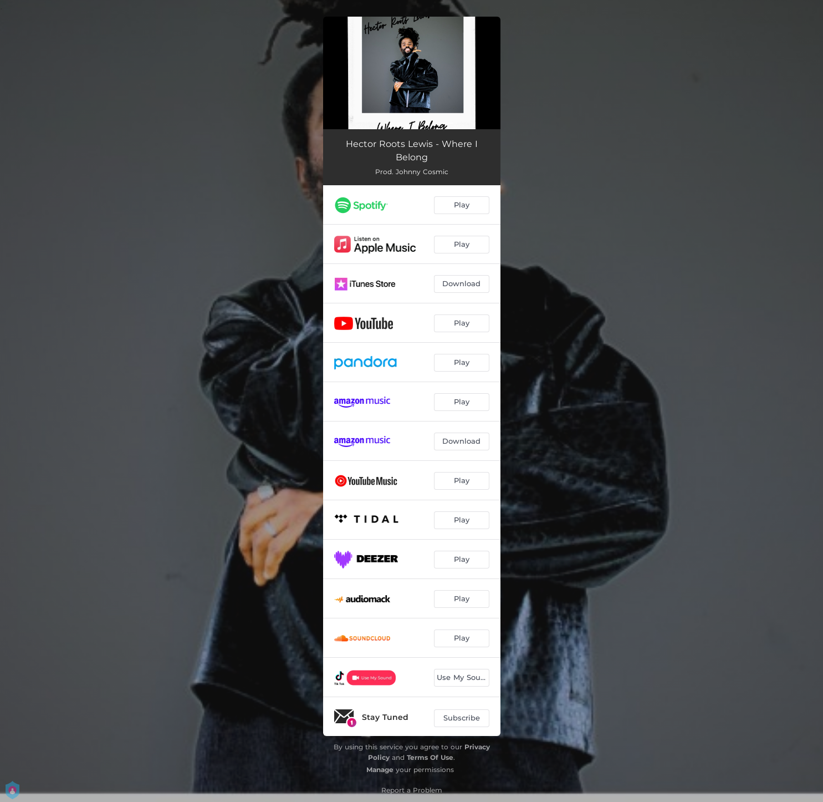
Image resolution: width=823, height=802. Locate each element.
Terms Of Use (430, 757)
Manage (379, 769)
